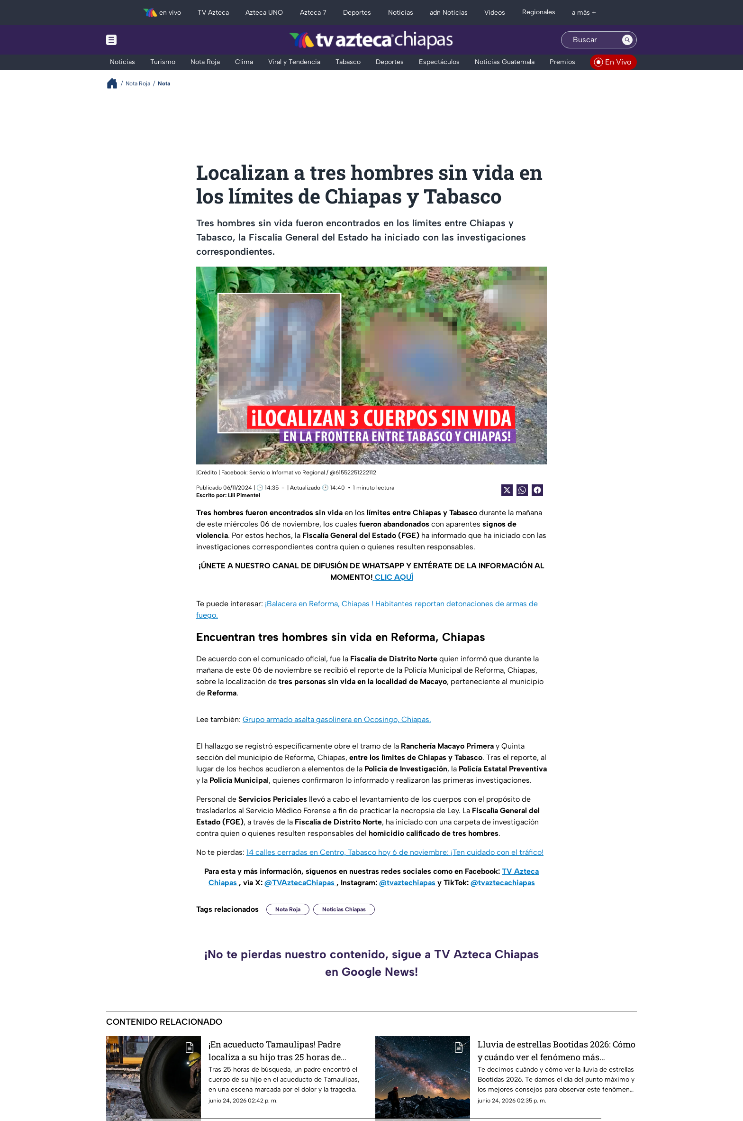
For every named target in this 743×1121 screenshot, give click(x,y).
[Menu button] (144, 40)
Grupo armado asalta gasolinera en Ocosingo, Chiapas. (337, 719)
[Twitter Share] (507, 490)
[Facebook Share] (537, 490)
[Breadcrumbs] (116, 83)
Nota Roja (287, 909)
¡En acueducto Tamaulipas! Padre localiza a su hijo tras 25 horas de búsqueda (274, 1050)
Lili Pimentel (244, 495)
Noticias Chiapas (344, 909)
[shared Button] (522, 490)
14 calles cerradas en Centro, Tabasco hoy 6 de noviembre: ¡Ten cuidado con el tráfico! (395, 852)
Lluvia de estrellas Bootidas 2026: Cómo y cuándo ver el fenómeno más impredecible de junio (556, 1050)
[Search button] (627, 40)
